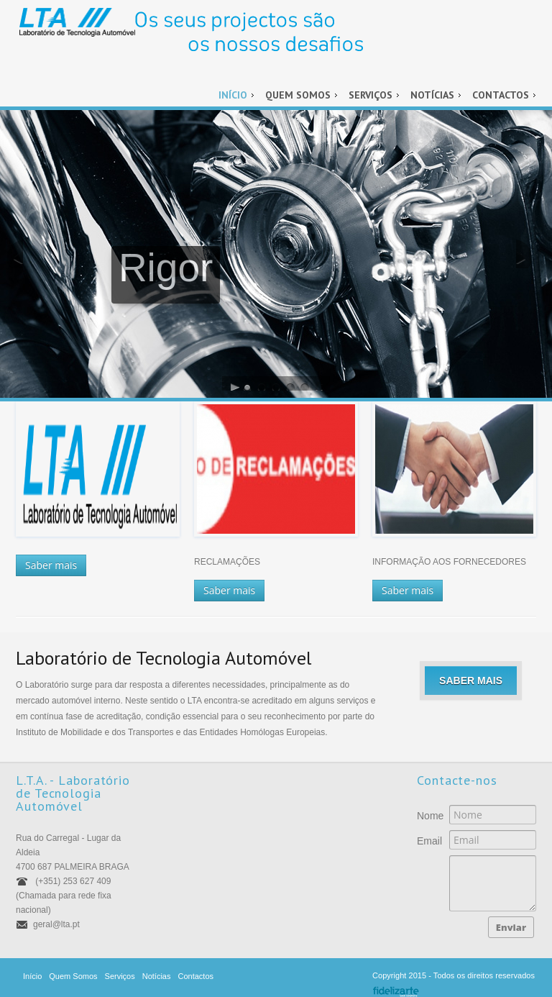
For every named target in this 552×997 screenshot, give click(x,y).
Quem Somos (298, 94)
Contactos (500, 94)
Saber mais (51, 565)
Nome (426, 815)
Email (426, 841)
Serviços (370, 94)
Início (232, 94)
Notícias (432, 94)
